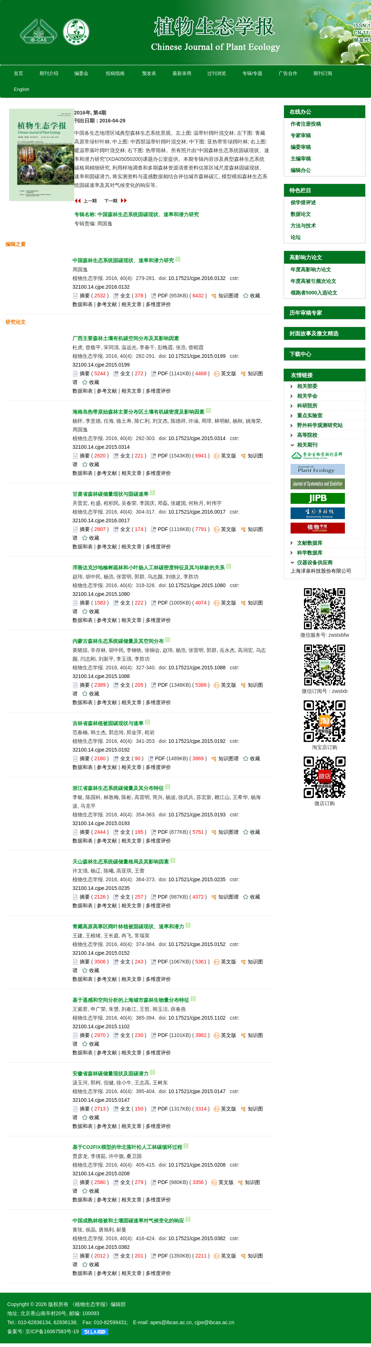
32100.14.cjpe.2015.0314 (101, 447)
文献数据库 (309, 543)
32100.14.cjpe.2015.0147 (101, 1100)
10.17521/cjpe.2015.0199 (197, 356)
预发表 (149, 73)
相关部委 (307, 386)
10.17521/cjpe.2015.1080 (197, 585)
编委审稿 (301, 147)
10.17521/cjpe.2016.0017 (197, 512)
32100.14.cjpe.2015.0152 (101, 953)
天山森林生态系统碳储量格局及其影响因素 (120, 862)
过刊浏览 (217, 73)
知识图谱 (228, 295)
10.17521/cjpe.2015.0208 (197, 1165)
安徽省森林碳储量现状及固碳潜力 (110, 1073)
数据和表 (82, 304)
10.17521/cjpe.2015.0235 (197, 879)
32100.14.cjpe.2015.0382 (101, 1247)
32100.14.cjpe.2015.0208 (101, 1173)
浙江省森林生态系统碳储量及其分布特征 (118, 788)
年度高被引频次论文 (313, 281)
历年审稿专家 (305, 313)
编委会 (81, 73)
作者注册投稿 (306, 124)
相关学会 (307, 396)
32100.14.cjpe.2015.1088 (101, 676)
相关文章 (131, 304)
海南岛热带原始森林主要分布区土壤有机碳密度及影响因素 (138, 412)
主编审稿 (301, 159)
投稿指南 (115, 73)
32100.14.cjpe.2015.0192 (101, 750)
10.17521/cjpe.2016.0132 (197, 278)
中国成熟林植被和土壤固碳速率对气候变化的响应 (128, 1220)
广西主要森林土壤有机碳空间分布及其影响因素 (125, 338)
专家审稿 (301, 135)
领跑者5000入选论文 (314, 293)
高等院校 (307, 435)
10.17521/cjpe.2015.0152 (197, 944)
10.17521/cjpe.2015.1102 (197, 1018)
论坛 (296, 237)
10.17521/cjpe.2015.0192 (197, 741)
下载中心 (300, 354)
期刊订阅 (323, 73)
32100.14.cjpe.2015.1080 (101, 594)
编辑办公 (301, 170)
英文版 (228, 373)
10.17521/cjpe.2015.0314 (197, 438)
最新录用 (181, 73)
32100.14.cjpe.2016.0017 (101, 520)
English (21, 89)
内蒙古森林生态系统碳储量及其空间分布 (118, 641)
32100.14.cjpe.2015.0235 (101, 888)
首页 (18, 73)
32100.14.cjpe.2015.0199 (101, 365)
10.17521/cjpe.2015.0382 (197, 1238)
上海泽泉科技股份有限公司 (321, 571)
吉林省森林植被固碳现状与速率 (107, 723)
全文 (125, 295)
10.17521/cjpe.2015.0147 (197, 1091)
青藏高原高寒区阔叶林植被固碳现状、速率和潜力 (128, 926)
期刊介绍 (49, 73)
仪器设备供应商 (315, 562)
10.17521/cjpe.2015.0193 (197, 814)
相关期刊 (307, 445)
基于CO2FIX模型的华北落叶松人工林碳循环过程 (127, 1147)
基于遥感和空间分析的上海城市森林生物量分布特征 (130, 1000)
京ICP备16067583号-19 (52, 1331)
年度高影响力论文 (311, 269)
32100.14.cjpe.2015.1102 (101, 1026)
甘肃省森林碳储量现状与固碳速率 (110, 494)
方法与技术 (303, 226)
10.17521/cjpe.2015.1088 (197, 667)
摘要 (85, 295)
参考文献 (107, 304)
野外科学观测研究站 (320, 425)
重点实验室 (309, 415)
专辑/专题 (252, 73)
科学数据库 (309, 553)
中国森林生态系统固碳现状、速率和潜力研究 (123, 260)
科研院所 (307, 406)
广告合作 (288, 73)
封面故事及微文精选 (313, 333)
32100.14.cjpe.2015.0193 (101, 823)
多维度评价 (158, 304)
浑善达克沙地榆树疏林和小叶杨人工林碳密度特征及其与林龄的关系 (148, 567)
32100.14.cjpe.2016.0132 (101, 287)
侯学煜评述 (303, 202)
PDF (163, 295)
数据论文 (301, 214)
